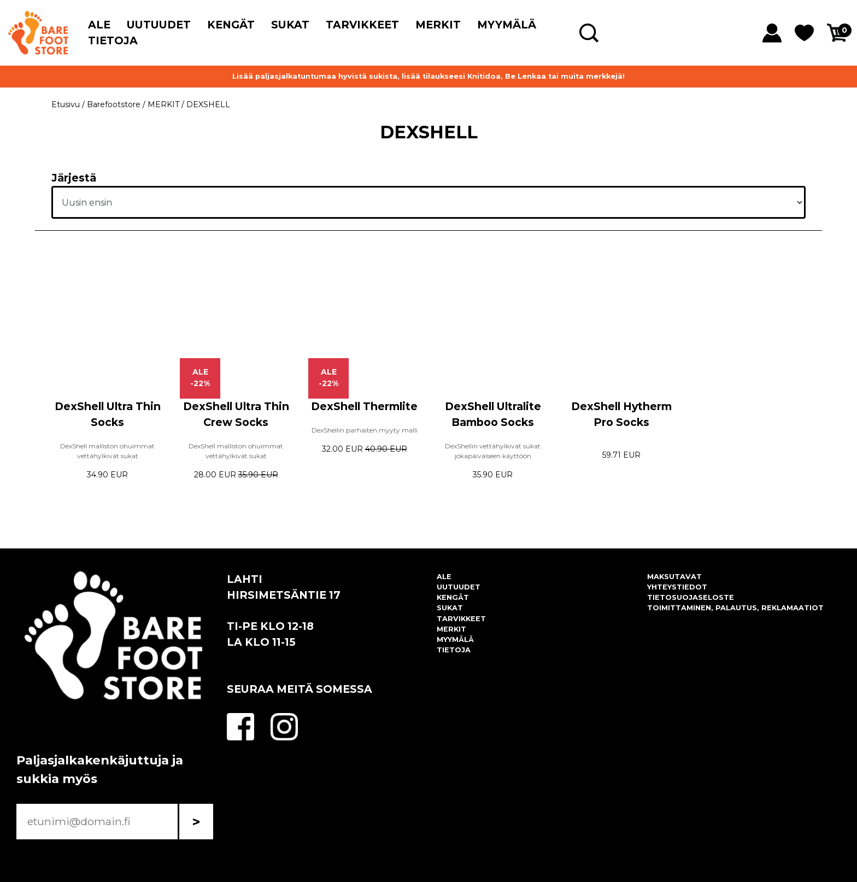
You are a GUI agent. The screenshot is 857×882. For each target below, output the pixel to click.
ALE (99, 24)
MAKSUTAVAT (674, 577)
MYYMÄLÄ (506, 24)
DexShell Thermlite (364, 406)
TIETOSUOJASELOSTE (690, 597)
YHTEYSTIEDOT (677, 587)
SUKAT (290, 24)
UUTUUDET (159, 24)
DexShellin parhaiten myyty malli (365, 430)
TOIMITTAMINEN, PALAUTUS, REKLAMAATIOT (735, 608)
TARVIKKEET (362, 24)
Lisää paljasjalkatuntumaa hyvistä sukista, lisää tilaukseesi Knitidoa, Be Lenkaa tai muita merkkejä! (428, 76)
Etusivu (65, 104)
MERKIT (438, 24)
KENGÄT (231, 24)
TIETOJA (113, 40)
